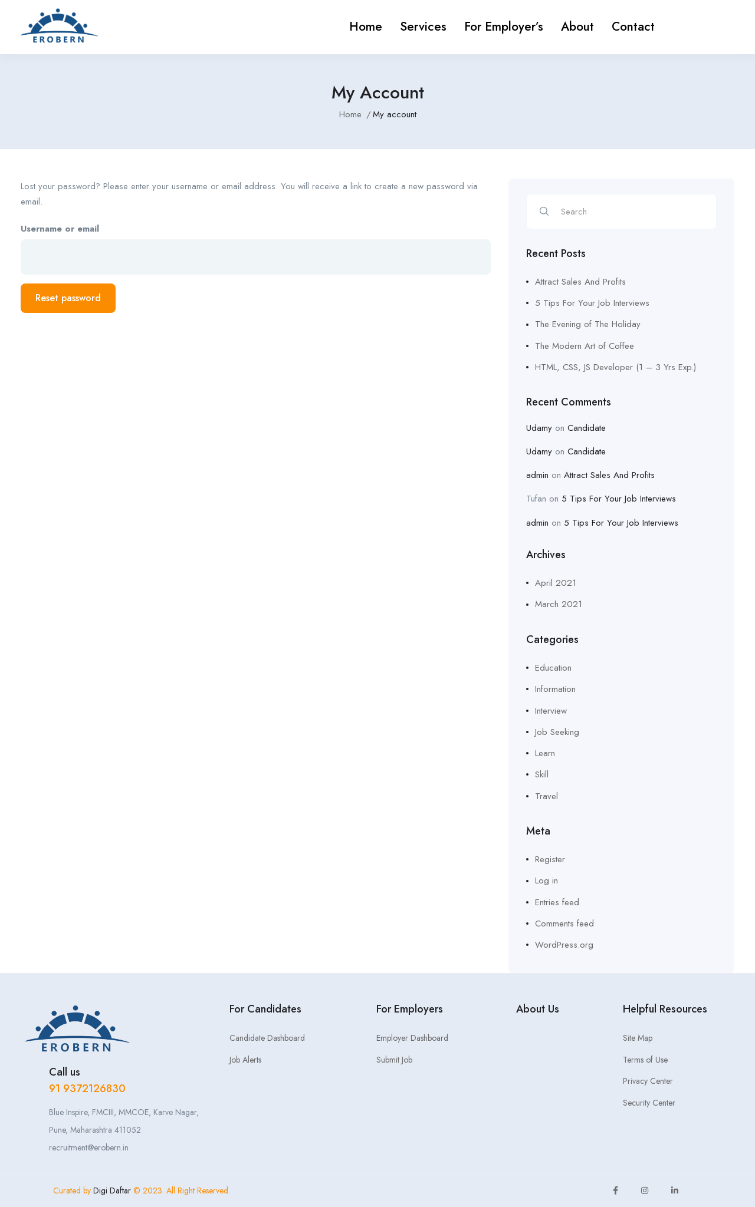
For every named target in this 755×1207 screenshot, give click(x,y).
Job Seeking (557, 731)
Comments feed (564, 923)
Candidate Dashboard (267, 1038)
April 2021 (555, 582)
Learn (545, 753)
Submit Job (394, 1060)
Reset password (68, 298)
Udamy (539, 427)
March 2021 (558, 604)
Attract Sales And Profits (580, 281)
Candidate (586, 427)
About (577, 26)
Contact (633, 26)
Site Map (637, 1038)
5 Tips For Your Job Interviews (592, 302)
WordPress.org (564, 944)
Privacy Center (648, 1081)
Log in (546, 880)
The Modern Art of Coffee (584, 345)
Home (365, 26)
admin (537, 475)
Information (555, 688)
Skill (542, 774)
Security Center (649, 1103)
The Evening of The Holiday (588, 324)
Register (550, 859)
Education (553, 667)
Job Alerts (245, 1060)
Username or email (60, 228)
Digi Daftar (113, 1190)
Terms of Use (645, 1060)
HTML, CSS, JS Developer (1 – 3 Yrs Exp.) (615, 367)
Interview (551, 710)
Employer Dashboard (412, 1038)
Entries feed (557, 902)
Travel (546, 796)
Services (423, 26)
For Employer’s (503, 26)
